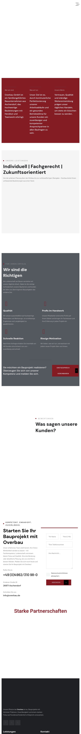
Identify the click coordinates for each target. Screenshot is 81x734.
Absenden (60, 582)
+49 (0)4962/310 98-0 (20, 574)
